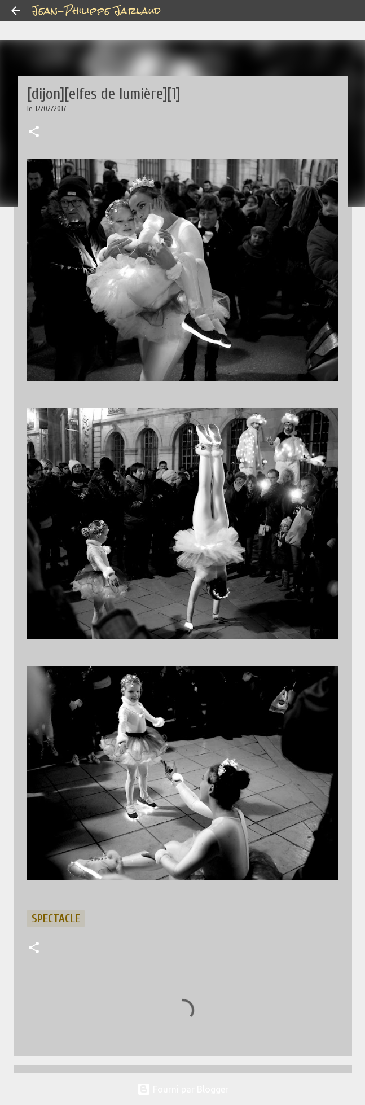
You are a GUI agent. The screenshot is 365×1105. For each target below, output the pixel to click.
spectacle (56, 918)
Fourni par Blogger (182, 1089)
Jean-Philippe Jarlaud (96, 10)
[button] (34, 133)
